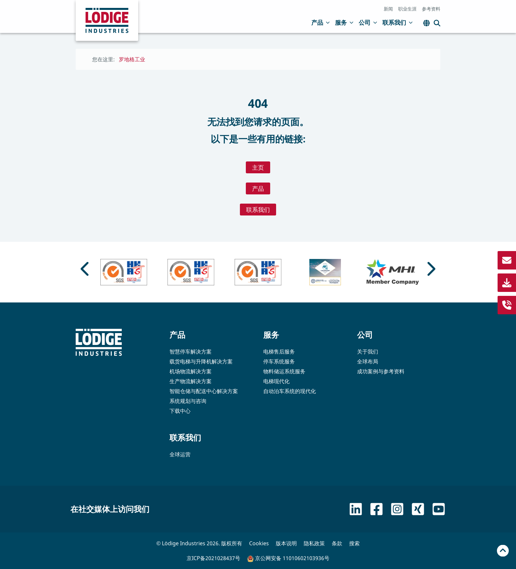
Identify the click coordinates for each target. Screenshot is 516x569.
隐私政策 (314, 543)
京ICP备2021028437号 (213, 558)
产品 (320, 22)
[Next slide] (430, 269)
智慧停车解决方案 (190, 351)
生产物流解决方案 (190, 381)
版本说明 (286, 543)
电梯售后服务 (279, 351)
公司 (368, 22)
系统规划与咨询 (187, 401)
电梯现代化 (276, 381)
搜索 (354, 543)
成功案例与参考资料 (380, 371)
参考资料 (431, 9)
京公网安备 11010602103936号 (288, 558)
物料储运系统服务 (284, 371)
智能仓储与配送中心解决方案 (203, 391)
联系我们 (397, 22)
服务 (344, 22)
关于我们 (367, 351)
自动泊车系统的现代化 (289, 391)
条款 (337, 543)
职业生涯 (407, 9)
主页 (258, 167)
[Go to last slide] (85, 269)
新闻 (388, 9)
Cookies (259, 543)
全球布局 (367, 361)
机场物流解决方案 (190, 371)
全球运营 (180, 454)
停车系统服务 (279, 361)
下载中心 (180, 410)
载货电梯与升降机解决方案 (201, 361)
